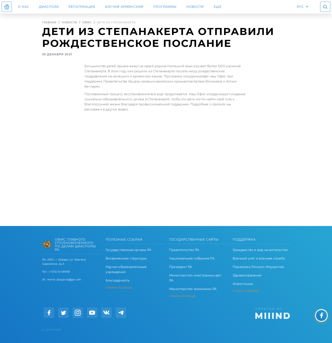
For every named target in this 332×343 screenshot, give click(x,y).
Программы (165, 7)
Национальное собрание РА (191, 258)
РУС (300, 7)
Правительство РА (184, 250)
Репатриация (82, 7)
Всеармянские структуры (126, 258)
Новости (195, 7)
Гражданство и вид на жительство (260, 250)
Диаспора (49, 7)
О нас (23, 7)
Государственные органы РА (128, 250)
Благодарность (118, 280)
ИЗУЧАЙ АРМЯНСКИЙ (124, 7)
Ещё (217, 7)
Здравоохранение (247, 275)
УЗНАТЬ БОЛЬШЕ (119, 287)
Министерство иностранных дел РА (195, 277)
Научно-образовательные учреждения (126, 269)
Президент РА (180, 267)
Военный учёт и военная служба (259, 258)
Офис (87, 22)
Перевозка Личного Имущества (258, 267)
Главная (49, 22)
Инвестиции (243, 284)
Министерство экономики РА (192, 289)
